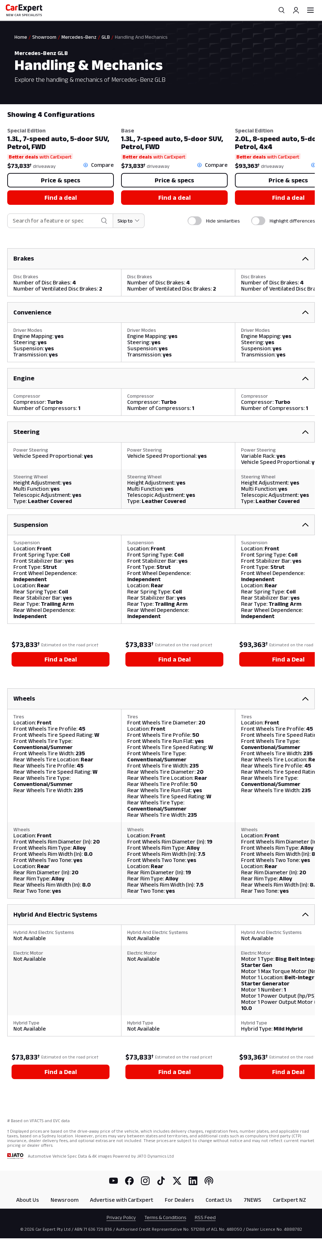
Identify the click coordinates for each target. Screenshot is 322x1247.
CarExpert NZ (289, 1200)
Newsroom (64, 1200)
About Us (27, 1200)
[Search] (281, 10)
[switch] (195, 220)
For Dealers (179, 1200)
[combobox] (55, 221)
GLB (106, 37)
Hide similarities (223, 221)
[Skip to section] (129, 221)
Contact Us (219, 1200)
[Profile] (296, 10)
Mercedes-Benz (78, 37)
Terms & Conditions (165, 1217)
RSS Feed (205, 1217)
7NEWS (252, 1200)
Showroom (44, 37)
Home (20, 37)
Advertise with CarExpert (121, 1200)
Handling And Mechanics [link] (141, 37)
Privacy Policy (121, 1217)
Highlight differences (292, 221)
